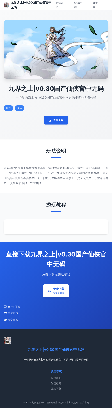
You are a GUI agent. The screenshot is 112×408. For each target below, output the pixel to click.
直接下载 (56, 120)
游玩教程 (56, 383)
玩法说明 (56, 378)
